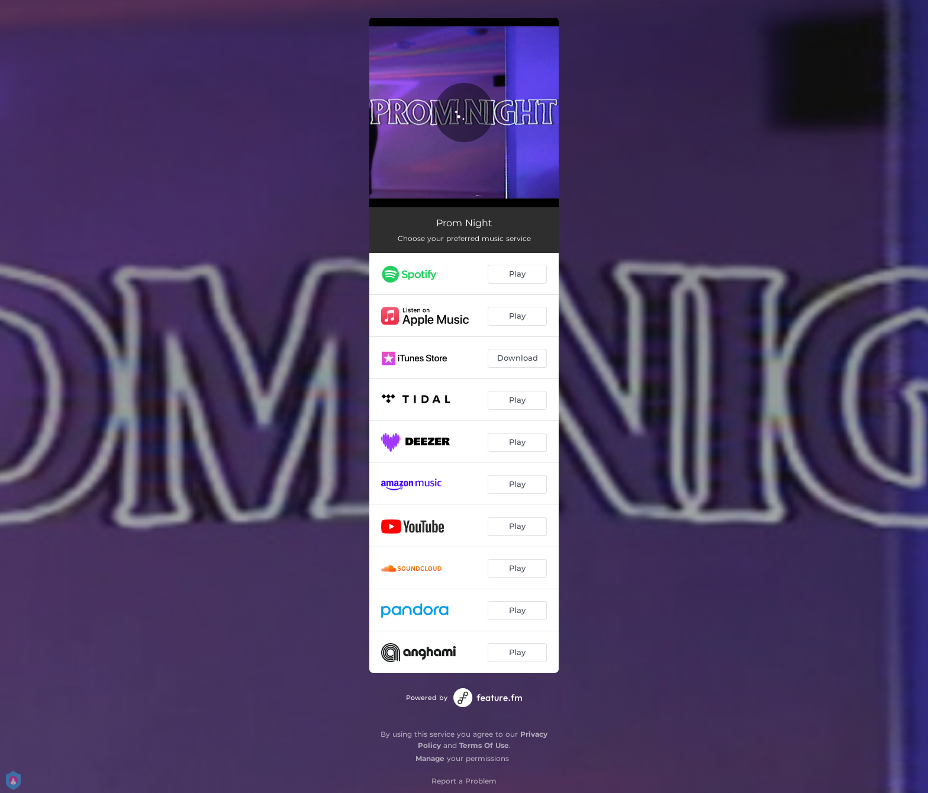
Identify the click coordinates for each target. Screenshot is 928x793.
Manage (429, 758)
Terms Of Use (484, 745)
